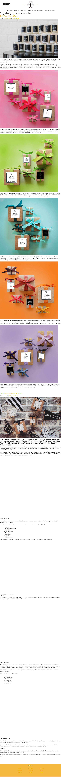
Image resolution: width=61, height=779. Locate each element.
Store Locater (20, 770)
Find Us (45, 10)
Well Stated (30, 10)
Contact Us (41, 772)
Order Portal (51, 10)
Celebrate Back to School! (11, 394)
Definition (16, 10)
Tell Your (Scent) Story (9, 16)
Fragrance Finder (19, 772)
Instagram (41, 770)
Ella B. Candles (16, 18)
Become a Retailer (38, 10)
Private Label (23, 10)
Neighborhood (9, 10)
